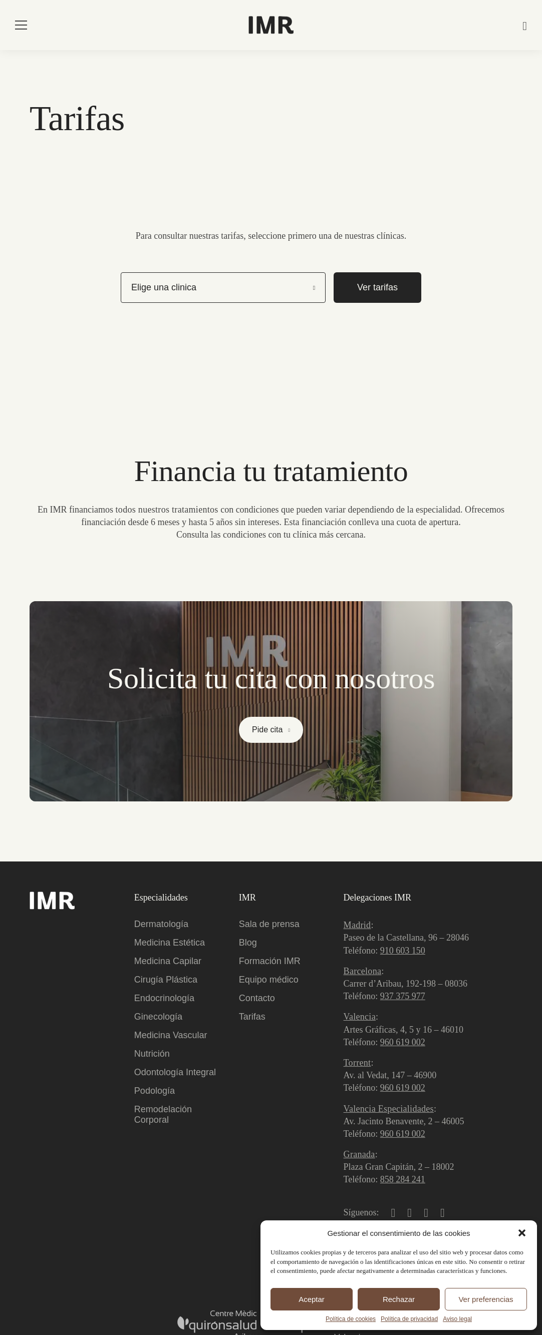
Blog (248, 943)
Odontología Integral (175, 1072)
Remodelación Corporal (163, 1114)
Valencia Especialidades (389, 1109)
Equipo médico (269, 980)
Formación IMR (270, 961)
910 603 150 (402, 951)
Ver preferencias (485, 1299)
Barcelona (363, 971)
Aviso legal (457, 1318)
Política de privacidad (409, 1318)
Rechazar (399, 1299)
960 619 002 (402, 1042)
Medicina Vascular (170, 1035)
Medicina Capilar (167, 961)
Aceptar (312, 1299)
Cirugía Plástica (165, 980)
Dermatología (161, 924)
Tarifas (252, 1017)
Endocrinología (164, 998)
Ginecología (158, 1017)
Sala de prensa (269, 924)
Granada (359, 1154)
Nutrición (152, 1054)
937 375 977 (402, 996)
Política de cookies (351, 1318)
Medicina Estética (169, 943)
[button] (522, 1233)
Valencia (360, 1017)
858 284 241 (402, 1179)
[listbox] (223, 287)
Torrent (357, 1063)
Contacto (257, 998)
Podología (154, 1091)
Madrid (357, 925)
